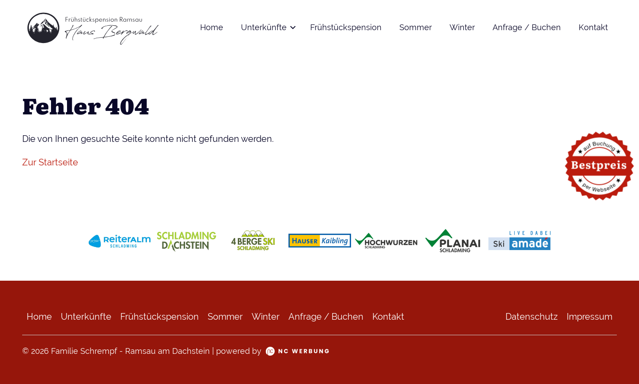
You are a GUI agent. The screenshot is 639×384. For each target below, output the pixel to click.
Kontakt (593, 27)
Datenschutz (531, 316)
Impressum (589, 316)
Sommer (415, 27)
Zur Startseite (50, 162)
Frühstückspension (346, 27)
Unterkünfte (264, 27)
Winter (462, 27)
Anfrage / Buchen (527, 27)
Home (211, 27)
